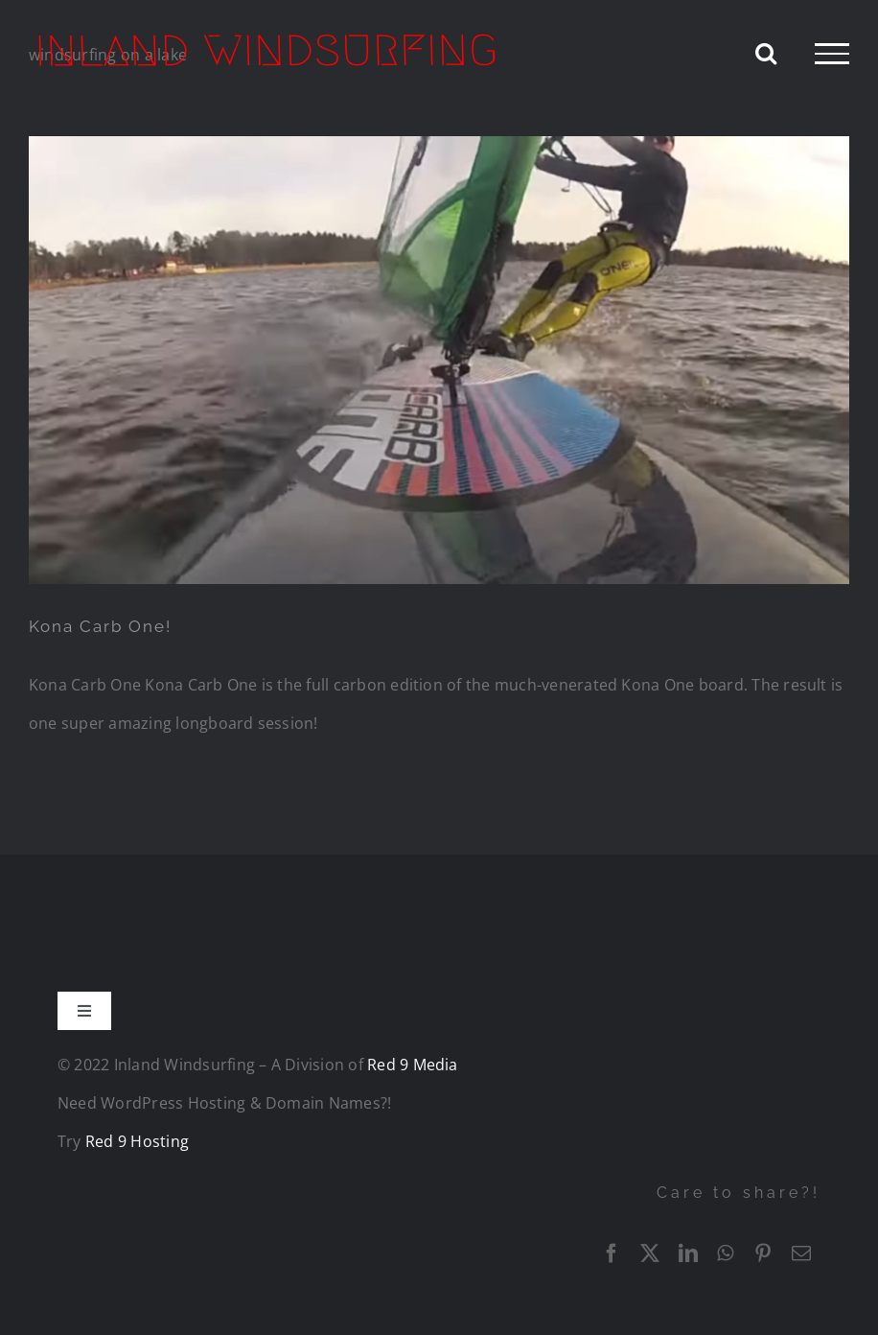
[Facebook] (611, 1253)
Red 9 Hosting (137, 1141)
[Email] (801, 1253)
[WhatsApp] (725, 1253)
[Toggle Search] (765, 52)
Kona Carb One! (100, 626)
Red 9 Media (412, 1064)
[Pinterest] (763, 1253)
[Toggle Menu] (832, 53)
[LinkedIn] (688, 1253)
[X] (650, 1253)
